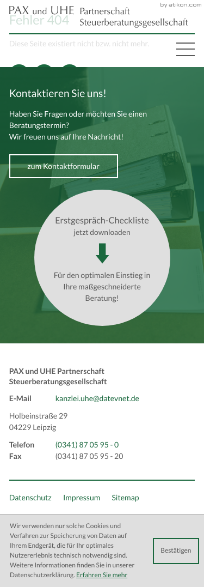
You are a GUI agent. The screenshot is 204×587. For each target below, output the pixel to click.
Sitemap (125, 497)
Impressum (81, 497)
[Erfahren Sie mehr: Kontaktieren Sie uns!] (63, 166)
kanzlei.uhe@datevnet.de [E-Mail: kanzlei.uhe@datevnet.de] (97, 398)
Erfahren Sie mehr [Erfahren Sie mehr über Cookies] (101, 575)
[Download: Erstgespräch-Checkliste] (102, 258)
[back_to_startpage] (98, 17)
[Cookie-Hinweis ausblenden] (176, 551)
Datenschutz (30, 497)
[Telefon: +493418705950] (87, 445)
